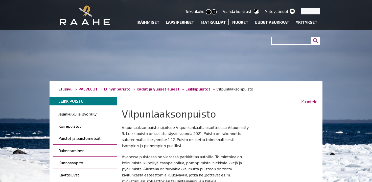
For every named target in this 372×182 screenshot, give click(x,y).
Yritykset (306, 22)
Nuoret (240, 22)
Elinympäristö (117, 88)
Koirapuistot (69, 126)
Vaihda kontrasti (237, 11)
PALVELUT (88, 88)
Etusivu (65, 88)
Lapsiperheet (180, 22)
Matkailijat (213, 22)
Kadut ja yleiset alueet (158, 88)
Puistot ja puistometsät (79, 138)
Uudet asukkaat (272, 22)
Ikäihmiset (147, 22)
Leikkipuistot (197, 88)
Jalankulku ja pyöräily (77, 113)
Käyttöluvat (68, 174)
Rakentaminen (71, 150)
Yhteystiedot (276, 11)
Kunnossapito (70, 162)
